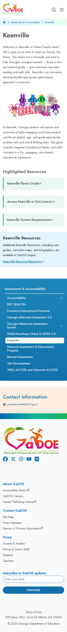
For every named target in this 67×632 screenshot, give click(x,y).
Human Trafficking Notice (18, 502)
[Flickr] (36, 459)
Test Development (18, 363)
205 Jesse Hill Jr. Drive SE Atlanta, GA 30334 (33, 617)
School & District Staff (16, 549)
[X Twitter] (12, 459)
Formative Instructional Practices (28, 311)
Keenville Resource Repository (22, 262)
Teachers (8, 561)
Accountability (16, 298)
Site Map (8, 517)
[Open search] (53, 9)
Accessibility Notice (15, 490)
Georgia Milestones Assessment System (27, 325)
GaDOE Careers (13, 496)
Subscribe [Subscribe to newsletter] (33, 590)
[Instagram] (20, 459)
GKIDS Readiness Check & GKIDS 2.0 (31, 334)
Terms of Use (33, 612)
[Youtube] (28, 459)
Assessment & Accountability (25, 22)
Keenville (13, 340)
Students (8, 555)
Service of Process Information (21, 528)
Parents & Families (14, 544)
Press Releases (12, 523)
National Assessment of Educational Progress (30, 349)
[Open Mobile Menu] (61, 9)
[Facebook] (4, 459)
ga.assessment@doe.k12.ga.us (20, 404)
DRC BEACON (16, 304)
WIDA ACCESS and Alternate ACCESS (32, 370)
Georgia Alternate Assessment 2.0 (29, 317)
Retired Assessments (20, 357)
